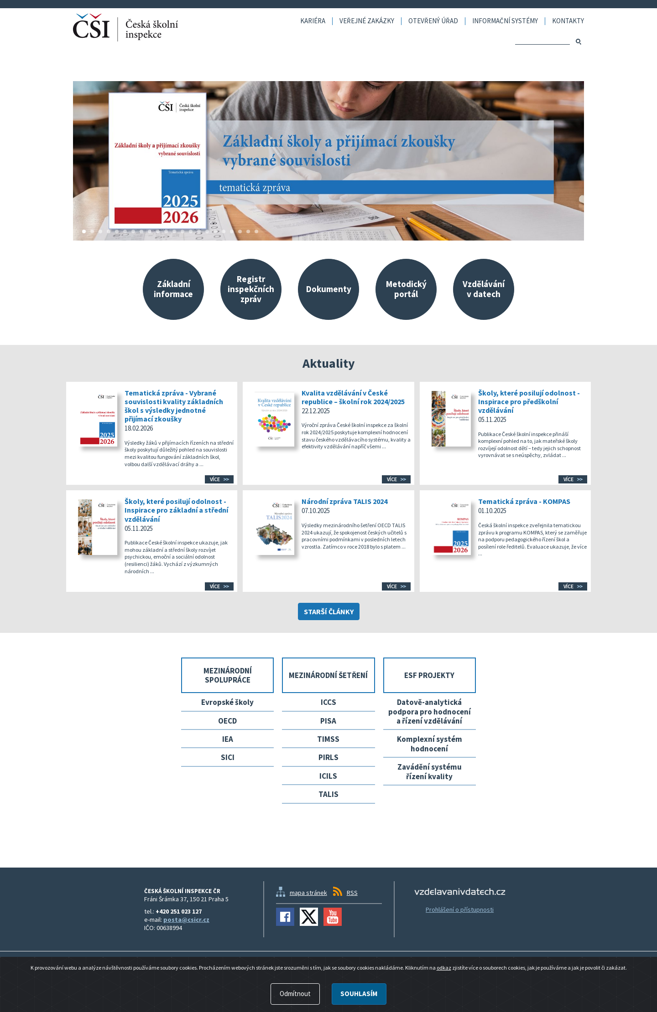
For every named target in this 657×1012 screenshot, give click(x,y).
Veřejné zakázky (366, 21)
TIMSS (328, 739)
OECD (227, 721)
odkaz (444, 968)
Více (215, 479)
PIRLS (328, 757)
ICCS (328, 702)
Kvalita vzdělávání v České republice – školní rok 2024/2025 (353, 397)
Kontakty (568, 21)
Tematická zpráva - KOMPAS (524, 501)
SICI (228, 757)
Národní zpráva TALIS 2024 (344, 501)
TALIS (328, 794)
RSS (352, 893)
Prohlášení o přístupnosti (460, 909)
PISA (328, 721)
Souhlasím (358, 994)
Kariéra (312, 21)
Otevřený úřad (433, 21)
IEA (227, 739)
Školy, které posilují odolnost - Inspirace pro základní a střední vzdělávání (176, 510)
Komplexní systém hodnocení (429, 743)
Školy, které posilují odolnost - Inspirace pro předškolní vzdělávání (529, 401)
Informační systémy (505, 21)
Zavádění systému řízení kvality (429, 771)
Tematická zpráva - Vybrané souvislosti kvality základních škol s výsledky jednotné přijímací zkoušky (174, 406)
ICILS (328, 776)
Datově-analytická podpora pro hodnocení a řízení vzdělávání (429, 711)
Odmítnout (295, 994)
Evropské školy (227, 702)
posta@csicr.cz (186, 919)
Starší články (329, 611)
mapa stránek (308, 893)
